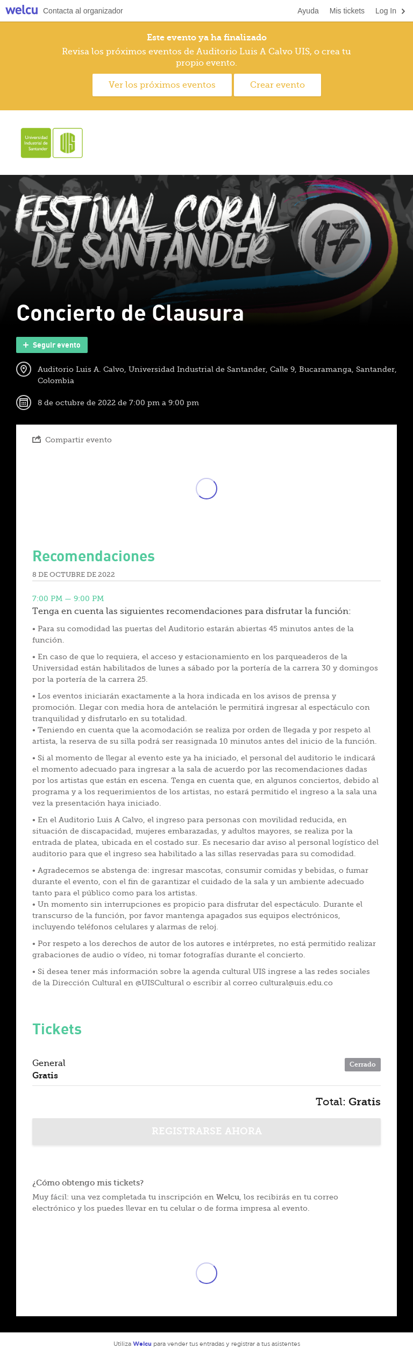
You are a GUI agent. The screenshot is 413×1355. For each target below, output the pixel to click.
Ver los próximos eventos (162, 85)
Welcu (21, 11)
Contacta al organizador (83, 10)
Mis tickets (347, 10)
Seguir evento (51, 345)
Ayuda (307, 10)
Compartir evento (72, 439)
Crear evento (277, 85)
